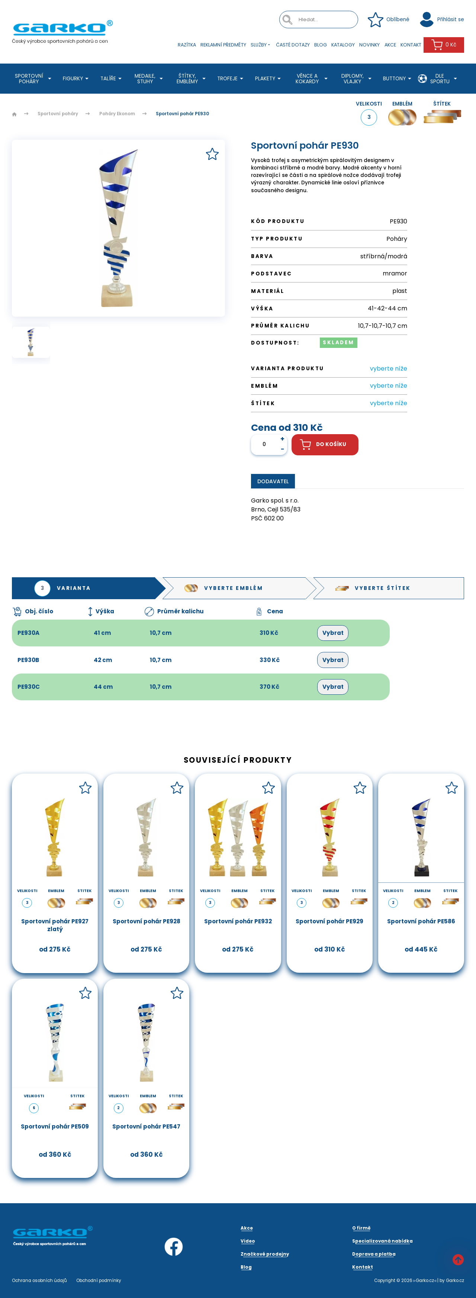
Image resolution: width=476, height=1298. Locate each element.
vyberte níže (388, 368)
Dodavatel (273, 481)
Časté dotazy (293, 45)
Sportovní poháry (34, 78)
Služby (261, 45)
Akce (390, 45)
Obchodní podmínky (98, 1281)
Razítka (187, 45)
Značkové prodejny (265, 1254)
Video (248, 1241)
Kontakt (411, 45)
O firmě (361, 1228)
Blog (320, 45)
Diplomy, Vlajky (357, 78)
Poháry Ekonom (117, 114)
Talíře (112, 78)
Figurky (77, 78)
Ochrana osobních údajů (39, 1281)
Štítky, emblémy (192, 78)
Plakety (269, 78)
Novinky (369, 45)
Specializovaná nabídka (382, 1241)
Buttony (398, 78)
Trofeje (231, 78)
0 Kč (443, 44)
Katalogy (343, 45)
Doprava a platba (374, 1254)
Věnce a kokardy (313, 78)
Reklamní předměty (223, 45)
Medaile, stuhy (150, 78)
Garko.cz (455, 1281)
